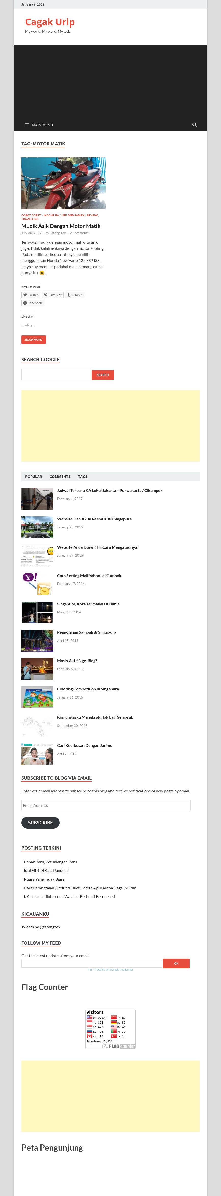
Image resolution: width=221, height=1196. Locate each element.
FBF (90, 969)
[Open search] (194, 125)
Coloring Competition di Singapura (88, 688)
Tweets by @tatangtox (40, 926)
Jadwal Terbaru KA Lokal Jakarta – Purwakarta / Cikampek (110, 490)
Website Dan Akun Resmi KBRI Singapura (94, 518)
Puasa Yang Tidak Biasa (44, 879)
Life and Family (72, 215)
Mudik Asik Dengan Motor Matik (61, 225)
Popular (33, 477)
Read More (31, 338)
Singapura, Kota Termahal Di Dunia (88, 603)
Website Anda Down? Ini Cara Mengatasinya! (98, 547)
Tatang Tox (58, 233)
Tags (82, 477)
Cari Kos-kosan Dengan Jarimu (84, 745)
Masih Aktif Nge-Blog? (77, 660)
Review (92, 215)
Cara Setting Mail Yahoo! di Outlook (89, 575)
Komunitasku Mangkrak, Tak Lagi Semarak (95, 717)
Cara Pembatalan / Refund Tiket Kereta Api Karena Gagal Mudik (80, 887)
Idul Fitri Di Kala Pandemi (46, 870)
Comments (60, 477)
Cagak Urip (50, 22)
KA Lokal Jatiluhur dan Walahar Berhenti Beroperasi (69, 896)
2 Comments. (79, 233)
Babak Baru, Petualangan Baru (50, 861)
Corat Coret (31, 215)
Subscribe (40, 822)
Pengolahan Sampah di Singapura (86, 632)
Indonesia (51, 215)
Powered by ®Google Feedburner (114, 969)
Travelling (29, 219)
